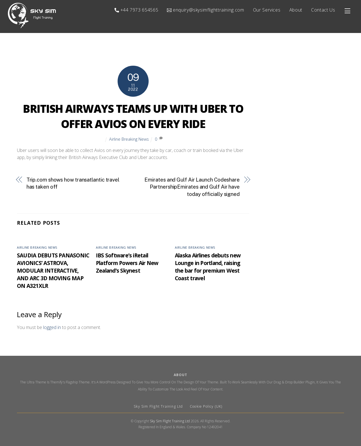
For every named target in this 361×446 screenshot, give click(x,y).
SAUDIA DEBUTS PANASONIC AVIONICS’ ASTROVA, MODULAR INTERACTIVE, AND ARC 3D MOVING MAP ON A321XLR (53, 271)
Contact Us (323, 10)
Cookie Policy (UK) (206, 406)
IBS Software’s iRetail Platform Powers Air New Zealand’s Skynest (127, 263)
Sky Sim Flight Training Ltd (159, 406)
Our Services (267, 10)
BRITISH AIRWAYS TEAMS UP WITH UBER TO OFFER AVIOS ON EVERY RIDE (133, 116)
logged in (52, 327)
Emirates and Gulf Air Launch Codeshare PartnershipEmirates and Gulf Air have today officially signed (192, 187)
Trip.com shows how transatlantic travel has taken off (73, 183)
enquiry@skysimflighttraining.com (205, 10)
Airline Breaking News (129, 139)
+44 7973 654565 (136, 10)
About (295, 10)
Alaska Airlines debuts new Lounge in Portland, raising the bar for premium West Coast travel (208, 267)
